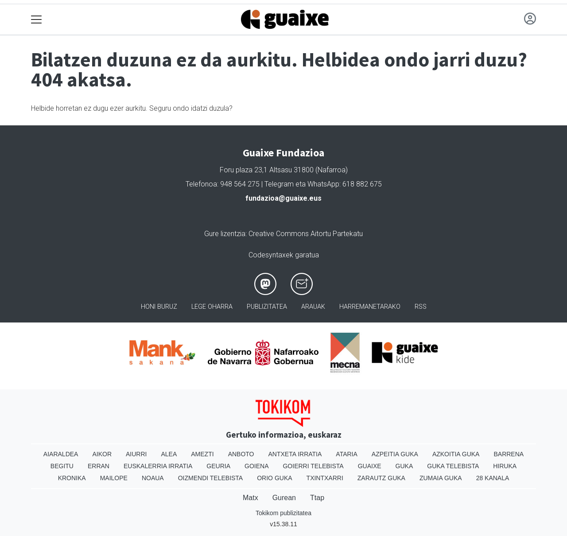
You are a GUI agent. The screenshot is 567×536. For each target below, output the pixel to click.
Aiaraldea (60, 454)
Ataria (346, 454)
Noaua (153, 478)
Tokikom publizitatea (283, 513)
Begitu (62, 466)
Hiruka (505, 466)
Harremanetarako (369, 307)
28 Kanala (492, 478)
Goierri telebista (313, 466)
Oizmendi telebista (210, 478)
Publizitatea (267, 307)
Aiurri (136, 454)
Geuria (218, 466)
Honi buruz (159, 307)
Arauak (313, 307)
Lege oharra (212, 307)
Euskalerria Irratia (158, 466)
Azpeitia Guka (395, 454)
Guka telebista (453, 466)
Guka (404, 466)
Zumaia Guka (440, 478)
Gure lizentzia (224, 233)
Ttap (317, 497)
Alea (169, 454)
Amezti (202, 454)
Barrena (508, 454)
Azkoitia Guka (456, 454)
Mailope (114, 478)
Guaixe (369, 466)
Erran (98, 466)
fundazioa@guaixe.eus (283, 198)
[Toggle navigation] (36, 19)
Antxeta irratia (295, 454)
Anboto (241, 454)
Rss (421, 307)
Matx (250, 497)
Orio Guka (274, 478)
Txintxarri (325, 478)
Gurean (284, 497)
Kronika (72, 478)
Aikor (102, 454)
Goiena (256, 466)
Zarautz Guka (381, 478)
